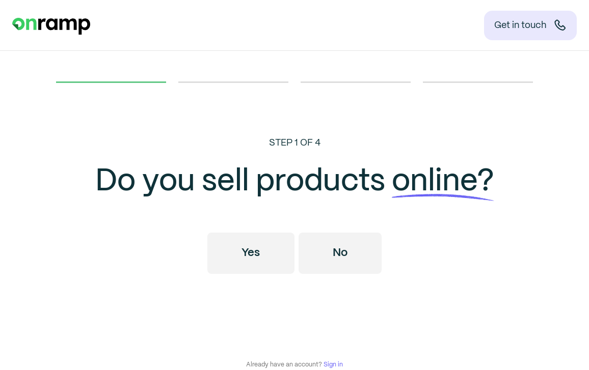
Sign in (333, 364)
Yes (251, 253)
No (340, 253)
